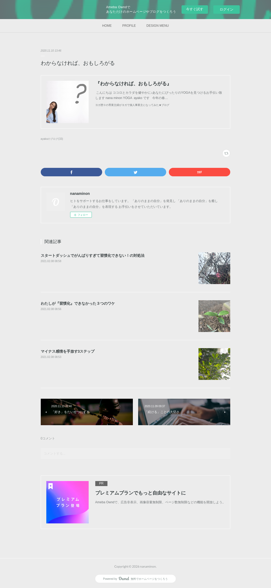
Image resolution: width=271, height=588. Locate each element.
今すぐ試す (194, 9)
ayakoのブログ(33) (52, 138)
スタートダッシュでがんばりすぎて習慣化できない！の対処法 (92, 255)
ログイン (226, 9)
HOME (107, 26)
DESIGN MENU (157, 26)
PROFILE (129, 26)
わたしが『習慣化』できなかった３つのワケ (78, 303)
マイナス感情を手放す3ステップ (68, 351)
